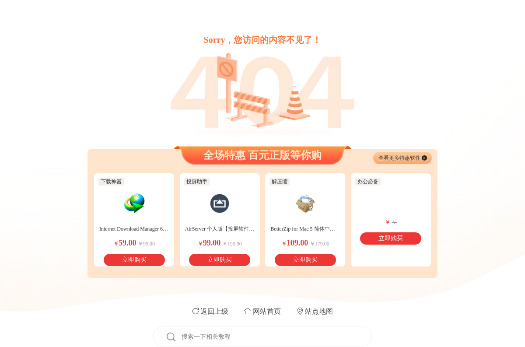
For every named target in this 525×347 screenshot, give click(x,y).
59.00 (124, 242)
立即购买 (134, 259)
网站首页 (267, 311)
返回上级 (214, 311)
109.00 (294, 242)
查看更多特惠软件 (402, 158)
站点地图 (319, 311)
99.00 (209, 242)
